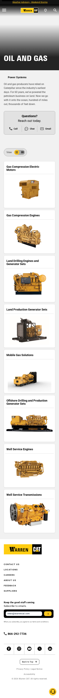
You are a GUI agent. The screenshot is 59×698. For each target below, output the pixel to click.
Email (45, 129)
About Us (10, 580)
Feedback (10, 585)
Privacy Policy (23, 669)
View (10, 152)
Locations (11, 569)
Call (13, 128)
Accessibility (29, 674)
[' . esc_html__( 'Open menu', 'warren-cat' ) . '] (4, 10)
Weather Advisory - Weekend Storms (30, 2)
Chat (29, 129)
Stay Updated (48, 614)
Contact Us (12, 564)
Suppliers (10, 591)
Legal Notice (36, 669)
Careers (9, 575)
